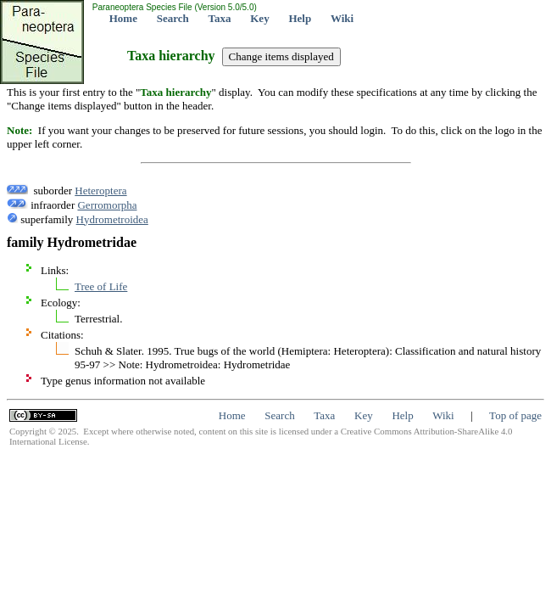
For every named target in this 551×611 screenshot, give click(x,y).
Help (299, 18)
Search (173, 18)
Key (259, 18)
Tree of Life (101, 286)
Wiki (342, 18)
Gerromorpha (106, 205)
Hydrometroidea (112, 219)
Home (123, 18)
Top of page (515, 415)
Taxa (220, 18)
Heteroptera (100, 190)
